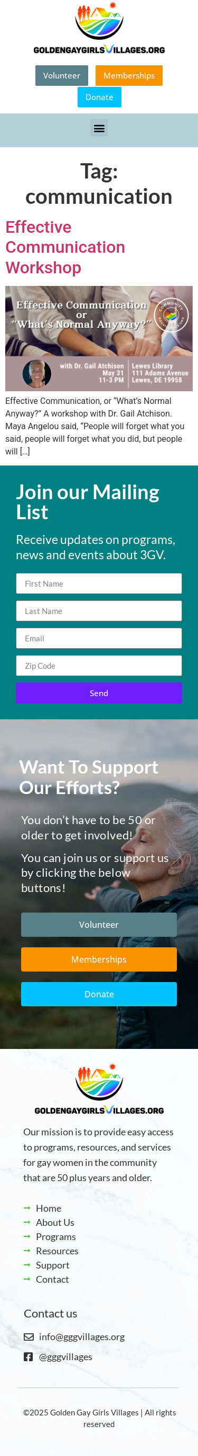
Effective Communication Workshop (65, 247)
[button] (99, 127)
